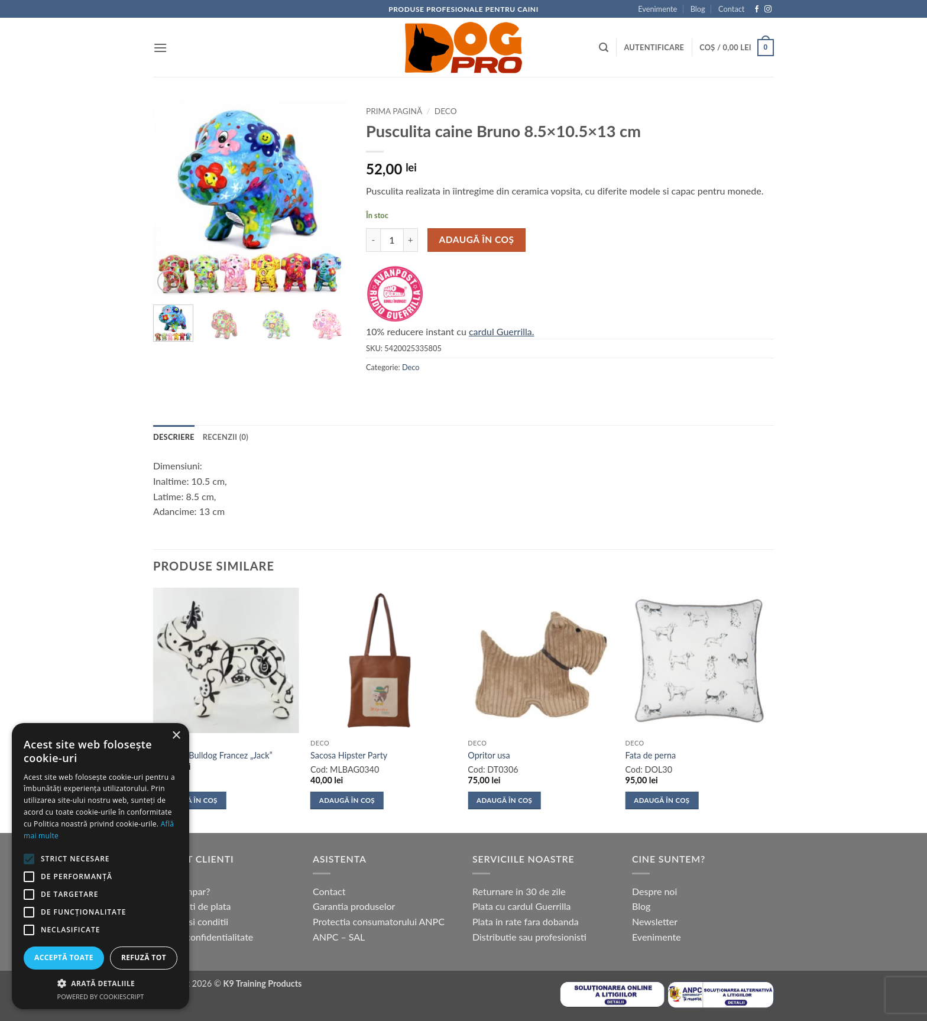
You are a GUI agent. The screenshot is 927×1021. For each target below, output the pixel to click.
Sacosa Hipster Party (348, 755)
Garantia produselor (354, 906)
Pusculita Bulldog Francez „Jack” (213, 755)
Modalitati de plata (192, 906)
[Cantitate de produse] (392, 240)
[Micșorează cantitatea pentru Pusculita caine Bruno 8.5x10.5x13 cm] (373, 240)
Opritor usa (489, 755)
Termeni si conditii (190, 921)
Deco (446, 111)
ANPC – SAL (339, 936)
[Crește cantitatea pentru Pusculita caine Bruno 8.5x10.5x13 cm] (411, 240)
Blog (698, 9)
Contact (731, 9)
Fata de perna (650, 755)
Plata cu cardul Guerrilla (521, 906)
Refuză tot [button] (143, 957)
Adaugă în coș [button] (190, 800)
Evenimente (657, 9)
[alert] (100, 866)
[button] (160, 47)
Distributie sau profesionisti (529, 936)
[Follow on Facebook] (756, 9)
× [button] (175, 735)
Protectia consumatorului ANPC (379, 921)
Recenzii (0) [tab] (225, 437)
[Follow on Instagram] (768, 9)
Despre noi (654, 891)
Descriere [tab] (174, 437)
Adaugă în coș (476, 239)
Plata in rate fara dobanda (525, 921)
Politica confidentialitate (203, 936)
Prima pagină (394, 111)
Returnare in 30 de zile (519, 891)
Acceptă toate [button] (63, 957)
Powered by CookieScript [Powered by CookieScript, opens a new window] (100, 996)
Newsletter (655, 921)
